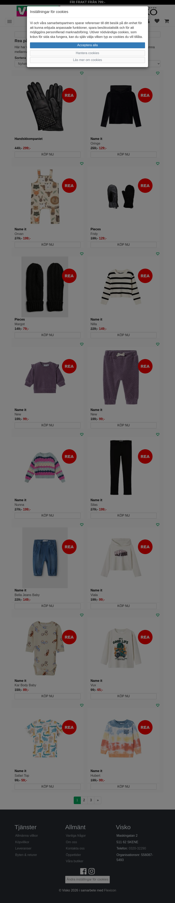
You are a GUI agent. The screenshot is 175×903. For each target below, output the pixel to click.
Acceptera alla (87, 45)
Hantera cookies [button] (87, 53)
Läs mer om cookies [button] (87, 60)
